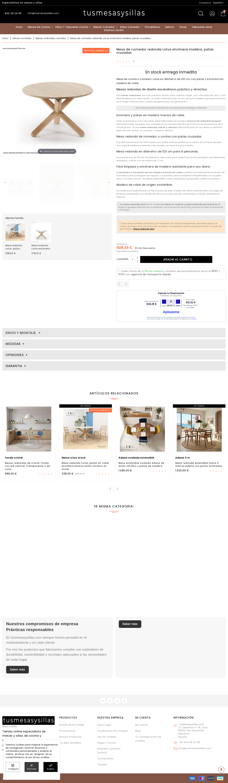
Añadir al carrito (177, 259)
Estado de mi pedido (71, 724)
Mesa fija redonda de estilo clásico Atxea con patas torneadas (85, 577)
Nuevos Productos (70, 736)
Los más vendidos (70, 742)
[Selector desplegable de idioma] (219, 2)
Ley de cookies (106, 736)
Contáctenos (105, 758)
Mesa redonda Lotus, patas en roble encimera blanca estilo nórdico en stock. (85, 466)
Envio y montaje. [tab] (21, 333)
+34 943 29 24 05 (189, 742)
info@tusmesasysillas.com (194, 748)
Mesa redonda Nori (144, 228)
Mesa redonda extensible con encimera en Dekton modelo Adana (141, 577)
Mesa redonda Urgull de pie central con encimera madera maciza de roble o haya (198, 579)
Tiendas (102, 764)
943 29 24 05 (13, 13)
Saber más (17, 669)
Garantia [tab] (14, 366)
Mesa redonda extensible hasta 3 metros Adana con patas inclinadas (198, 464)
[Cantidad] (133, 259)
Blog (138, 730)
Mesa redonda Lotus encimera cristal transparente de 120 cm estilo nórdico (25, 579)
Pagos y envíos (106, 742)
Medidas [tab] (13, 344)
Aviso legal (104, 724)
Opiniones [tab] (15, 355)
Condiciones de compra (112, 730)
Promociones (67, 730)
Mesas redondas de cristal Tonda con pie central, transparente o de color (27, 466)
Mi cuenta (143, 717)
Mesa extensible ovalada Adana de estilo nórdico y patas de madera (141, 464)
